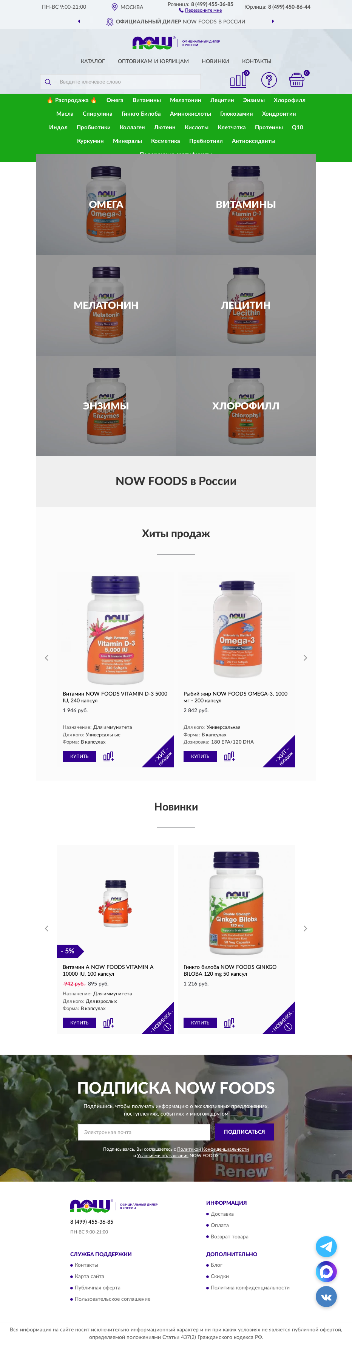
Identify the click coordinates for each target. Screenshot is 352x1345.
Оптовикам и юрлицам (153, 61)
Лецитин (222, 100)
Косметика (165, 141)
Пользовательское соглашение (112, 1299)
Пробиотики (94, 127)
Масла (65, 114)
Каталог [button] (93, 61)
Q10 (297, 127)
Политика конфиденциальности (250, 1288)
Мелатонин (185, 100)
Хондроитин (279, 114)
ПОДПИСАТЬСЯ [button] (244, 1132)
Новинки (215, 61)
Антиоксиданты (253, 141)
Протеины (269, 127)
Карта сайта (89, 1276)
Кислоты (196, 127)
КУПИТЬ (79, 756)
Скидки (220, 1276)
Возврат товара (230, 1237)
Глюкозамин (236, 114)
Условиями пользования (162, 1155)
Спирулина (98, 114)
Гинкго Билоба (141, 114)
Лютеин (165, 127)
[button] (200, 10)
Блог (216, 1265)
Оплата (220, 1225)
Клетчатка (232, 127)
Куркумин (90, 141)
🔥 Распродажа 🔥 (71, 100)
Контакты (257, 61)
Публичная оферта (97, 1288)
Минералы (127, 141)
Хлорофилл (290, 100)
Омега (115, 100)
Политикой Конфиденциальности (213, 1149)
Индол (58, 127)
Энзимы (254, 100)
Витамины (147, 100)
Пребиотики (206, 141)
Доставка (222, 1214)
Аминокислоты (190, 114)
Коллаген (132, 127)
